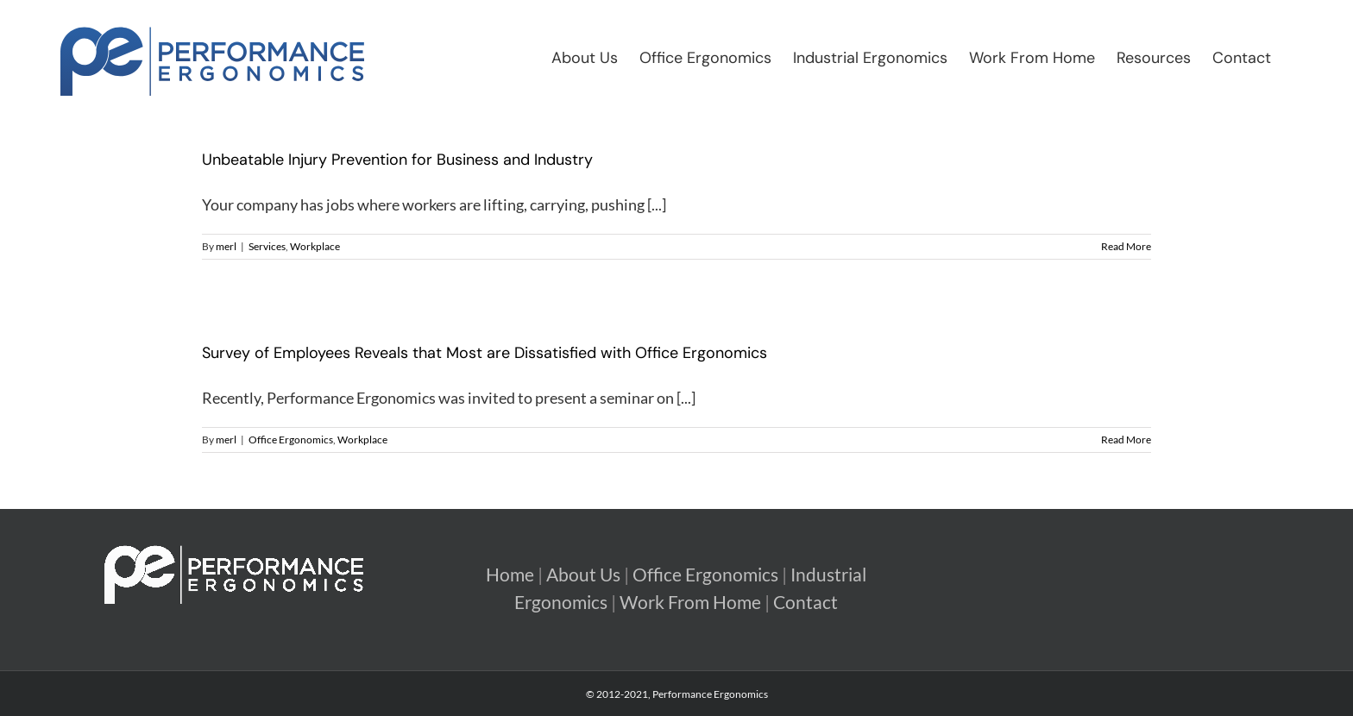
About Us (583, 574)
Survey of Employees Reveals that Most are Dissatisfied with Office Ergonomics (484, 352)
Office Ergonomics (291, 439)
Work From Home (690, 602)
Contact (805, 602)
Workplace (315, 246)
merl (226, 246)
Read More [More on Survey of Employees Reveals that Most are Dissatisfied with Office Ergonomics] (1126, 439)
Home (510, 574)
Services (267, 246)
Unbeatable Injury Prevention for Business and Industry (397, 159)
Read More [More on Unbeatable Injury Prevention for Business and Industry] (1126, 246)
